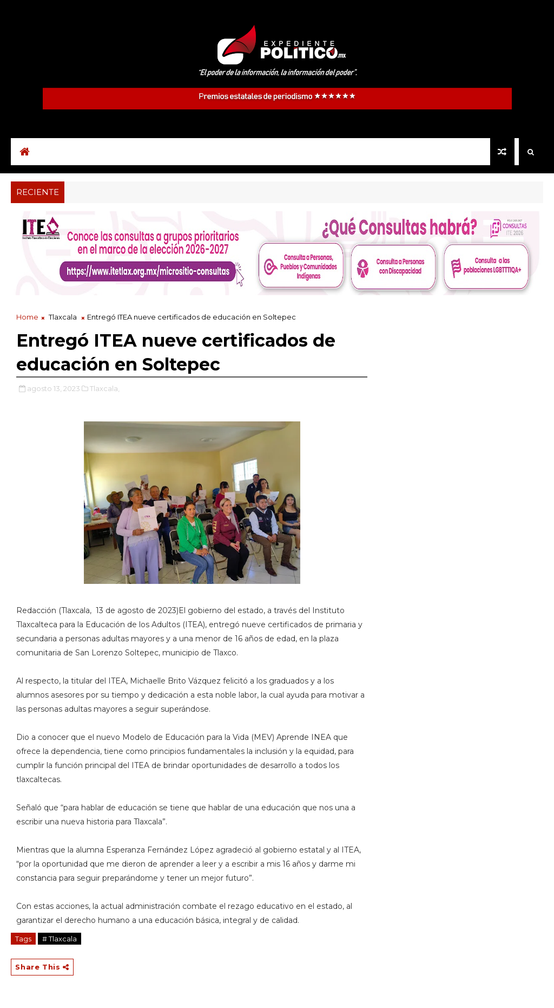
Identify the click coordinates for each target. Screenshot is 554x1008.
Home (27, 317)
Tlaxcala (63, 317)
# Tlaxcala (59, 938)
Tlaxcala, (105, 388)
